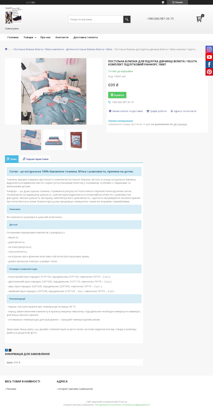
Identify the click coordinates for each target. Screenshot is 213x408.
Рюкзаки (11, 388)
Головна (12, 37)
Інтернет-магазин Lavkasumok (75, 388)
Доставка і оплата (85, 37)
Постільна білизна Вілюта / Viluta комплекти (39, 49)
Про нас (45, 37)
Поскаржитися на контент (108, 404)
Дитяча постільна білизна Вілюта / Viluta (89, 49)
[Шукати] (126, 19)
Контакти (62, 37)
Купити (119, 95)
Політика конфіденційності (136, 404)
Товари (28, 37)
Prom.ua (123, 401)
